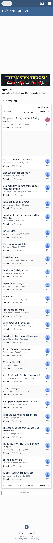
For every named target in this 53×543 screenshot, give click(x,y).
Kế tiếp (42, 112)
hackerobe (10, 476)
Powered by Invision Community (26, 539)
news (8, 286)
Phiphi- (8, 365)
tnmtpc (9, 463)
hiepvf (8, 247)
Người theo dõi (23, 493)
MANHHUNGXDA (13, 326)
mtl (7, 418)
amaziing (9, 352)
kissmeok (10, 205)
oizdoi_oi (10, 234)
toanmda (9, 124)
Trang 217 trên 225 (26, 112)
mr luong (9, 163)
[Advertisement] (26, 43)
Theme (22, 533)
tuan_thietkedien (12, 378)
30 (49, 493)
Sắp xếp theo (43, 107)
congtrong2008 (12, 260)
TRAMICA (10, 313)
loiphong (9, 450)
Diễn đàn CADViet (15, 11)
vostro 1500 (11, 192)
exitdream (10, 176)
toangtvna (10, 391)
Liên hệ (32, 533)
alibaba (9, 273)
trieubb (9, 405)
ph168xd (9, 339)
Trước (9, 112)
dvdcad (9, 300)
